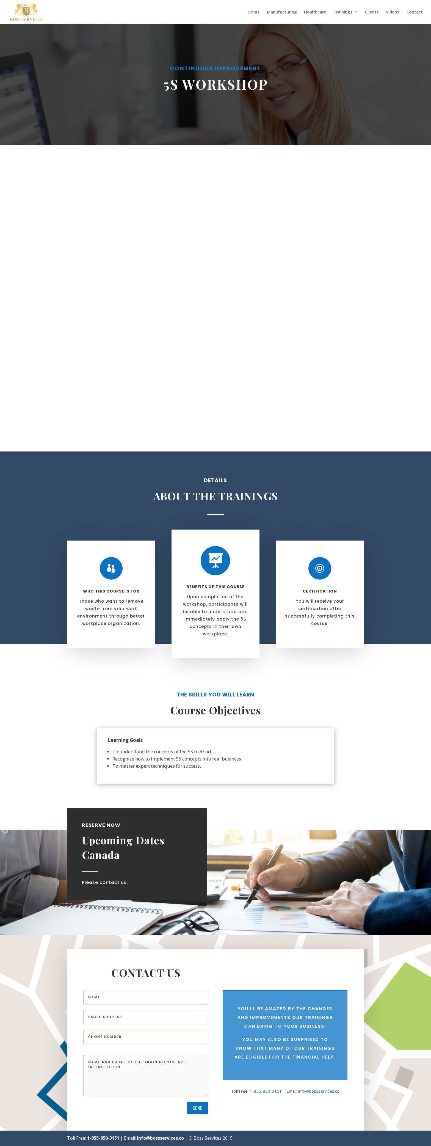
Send (198, 1108)
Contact (415, 12)
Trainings (342, 12)
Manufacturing (282, 12)
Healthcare (315, 12)
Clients (372, 12)
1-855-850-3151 (266, 1091)
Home (254, 12)
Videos (392, 12)
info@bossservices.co (318, 1091)
